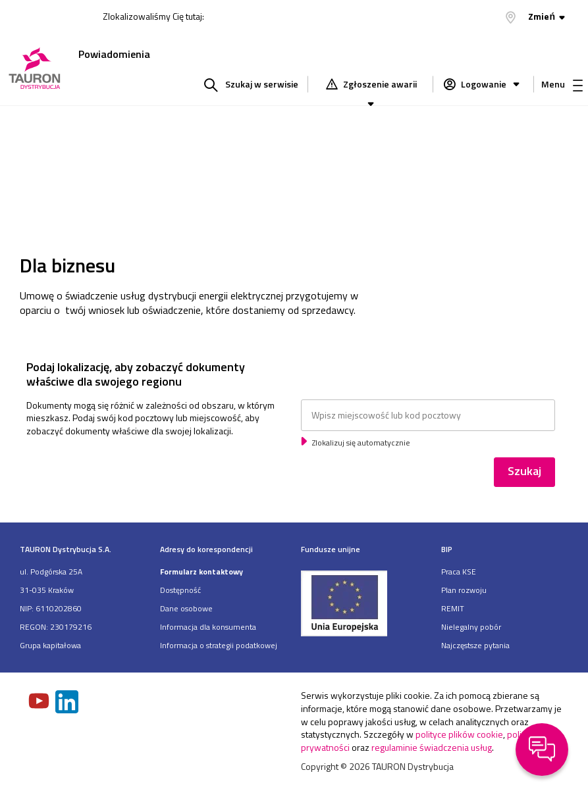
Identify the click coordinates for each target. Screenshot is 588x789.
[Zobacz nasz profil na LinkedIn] (67, 703)
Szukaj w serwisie (261, 84)
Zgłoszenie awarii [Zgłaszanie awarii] (379, 85)
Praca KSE (458, 571)
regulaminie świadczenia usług (431, 747)
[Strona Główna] (34, 69)
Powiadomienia (114, 54)
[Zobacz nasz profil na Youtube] (40, 702)
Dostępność (180, 590)
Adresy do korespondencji (206, 549)
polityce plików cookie (459, 734)
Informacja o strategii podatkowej (218, 645)
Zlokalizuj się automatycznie (360, 442)
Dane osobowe (186, 608)
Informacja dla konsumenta (208, 627)
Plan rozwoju (464, 590)
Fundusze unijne (330, 549)
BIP (446, 549)
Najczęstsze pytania (475, 645)
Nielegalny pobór (471, 627)
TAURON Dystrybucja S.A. (65, 549)
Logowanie (491, 84)
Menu (562, 84)
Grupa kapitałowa (50, 645)
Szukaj (524, 471)
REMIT (452, 608)
